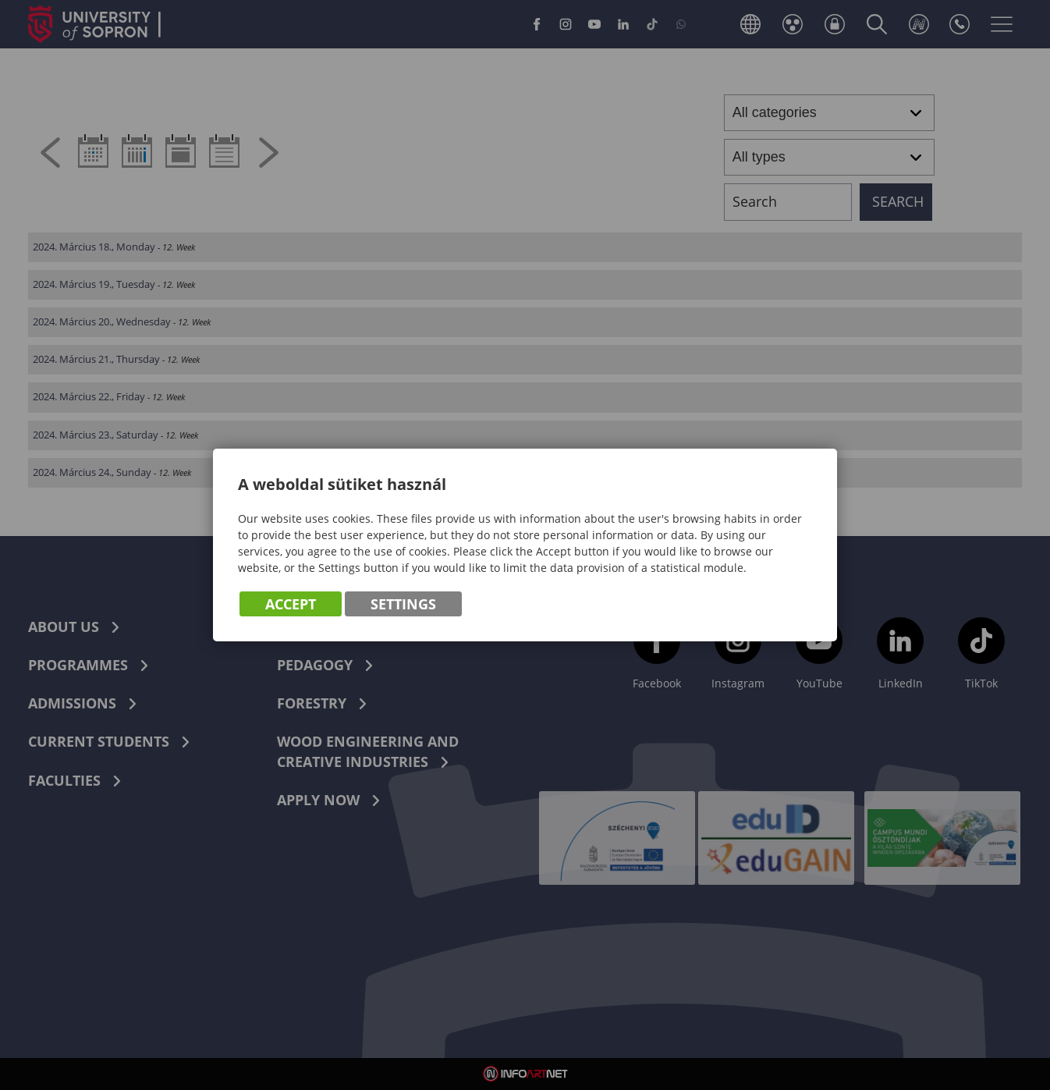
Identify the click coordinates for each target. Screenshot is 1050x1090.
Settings (403, 604)
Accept (290, 604)
